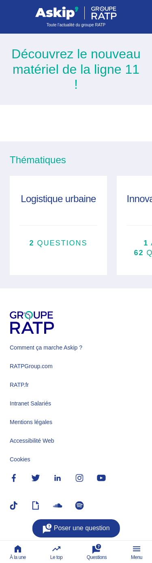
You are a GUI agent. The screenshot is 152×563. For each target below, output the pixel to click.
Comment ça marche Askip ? (46, 347)
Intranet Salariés (30, 403)
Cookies (20, 459)
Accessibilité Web (32, 440)
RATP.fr (19, 385)
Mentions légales (31, 422)
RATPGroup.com (31, 366)
